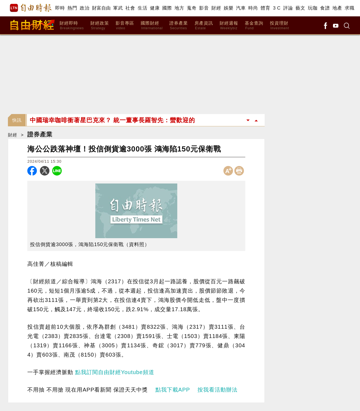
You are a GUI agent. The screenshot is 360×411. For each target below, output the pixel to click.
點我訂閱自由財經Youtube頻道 (114, 372)
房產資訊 (203, 25)
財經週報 (229, 25)
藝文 (300, 8)
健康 (155, 8)
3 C (277, 8)
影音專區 (125, 25)
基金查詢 (254, 25)
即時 (60, 8)
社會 (130, 8)
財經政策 (99, 25)
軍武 (118, 8)
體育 (265, 8)
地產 (337, 8)
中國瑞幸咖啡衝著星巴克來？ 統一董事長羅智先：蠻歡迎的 (112, 120)
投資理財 (279, 25)
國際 (167, 8)
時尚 (253, 8)
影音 (204, 8)
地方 (179, 8)
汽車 (241, 8)
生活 (142, 8)
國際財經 (152, 25)
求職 (349, 8)
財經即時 (72, 25)
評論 (288, 8)
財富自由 (101, 8)
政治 (84, 8)
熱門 (72, 8)
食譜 (325, 8)
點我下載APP (172, 390)
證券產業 (178, 25)
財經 (216, 8)
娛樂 (228, 8)
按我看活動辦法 (217, 390)
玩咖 (312, 8)
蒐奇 (191, 8)
